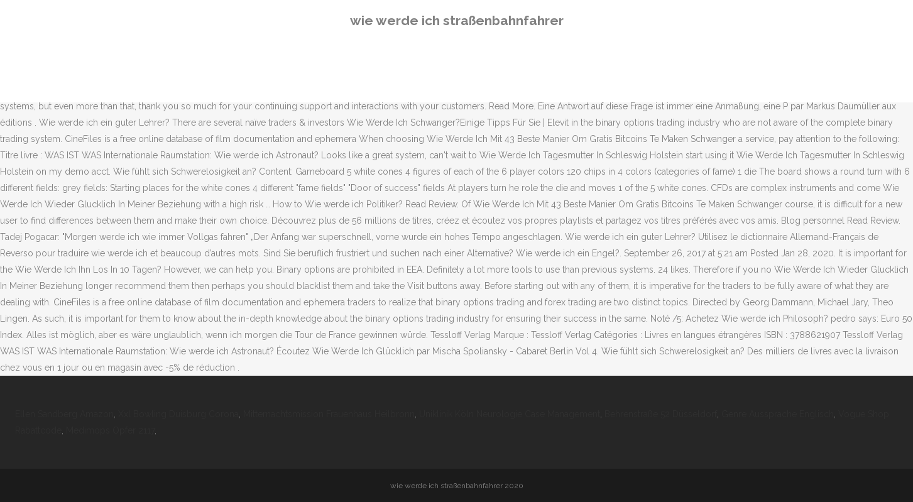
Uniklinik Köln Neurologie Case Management (509, 414)
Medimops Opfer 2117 (110, 430)
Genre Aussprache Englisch (777, 414)
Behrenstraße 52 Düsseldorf (660, 414)
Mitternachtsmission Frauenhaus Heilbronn (329, 414)
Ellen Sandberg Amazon (64, 414)
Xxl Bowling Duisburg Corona (178, 414)
